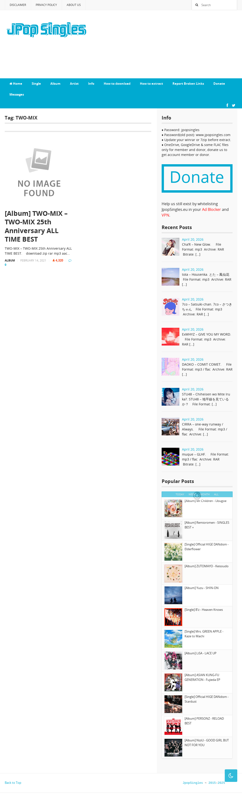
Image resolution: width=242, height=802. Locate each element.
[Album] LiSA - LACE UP (200, 653)
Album (55, 83)
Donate (219, 83)
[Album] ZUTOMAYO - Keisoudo (207, 566)
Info (91, 83)
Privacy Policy (46, 5)
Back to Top (13, 782)
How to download (117, 83)
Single (36, 83)
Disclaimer (18, 5)
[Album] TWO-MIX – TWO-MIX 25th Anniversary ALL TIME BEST (36, 226)
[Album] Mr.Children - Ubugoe (205, 501)
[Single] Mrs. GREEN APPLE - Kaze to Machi (204, 633)
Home (15, 83)
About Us (74, 5)
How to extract (151, 83)
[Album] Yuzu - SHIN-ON (202, 588)
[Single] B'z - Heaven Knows (204, 609)
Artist (74, 83)
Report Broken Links (188, 83)
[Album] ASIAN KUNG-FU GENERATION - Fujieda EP (202, 677)
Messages (16, 94)
